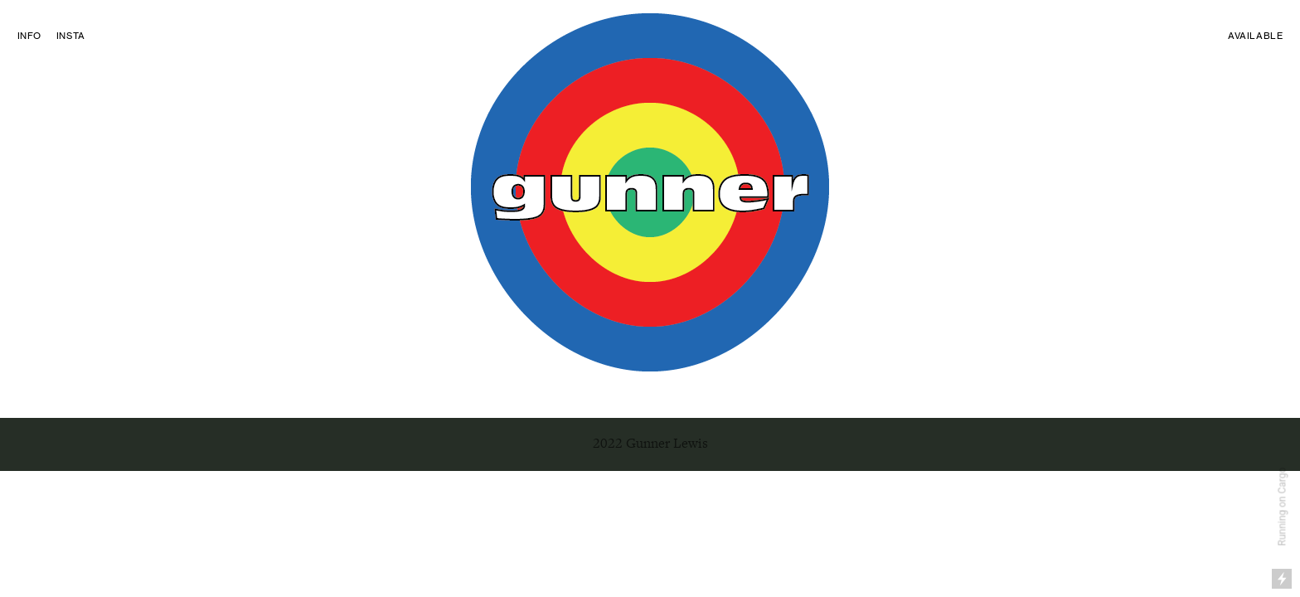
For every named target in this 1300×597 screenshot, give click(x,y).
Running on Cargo (1282, 507)
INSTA (70, 35)
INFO (29, 35)
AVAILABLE (1255, 35)
